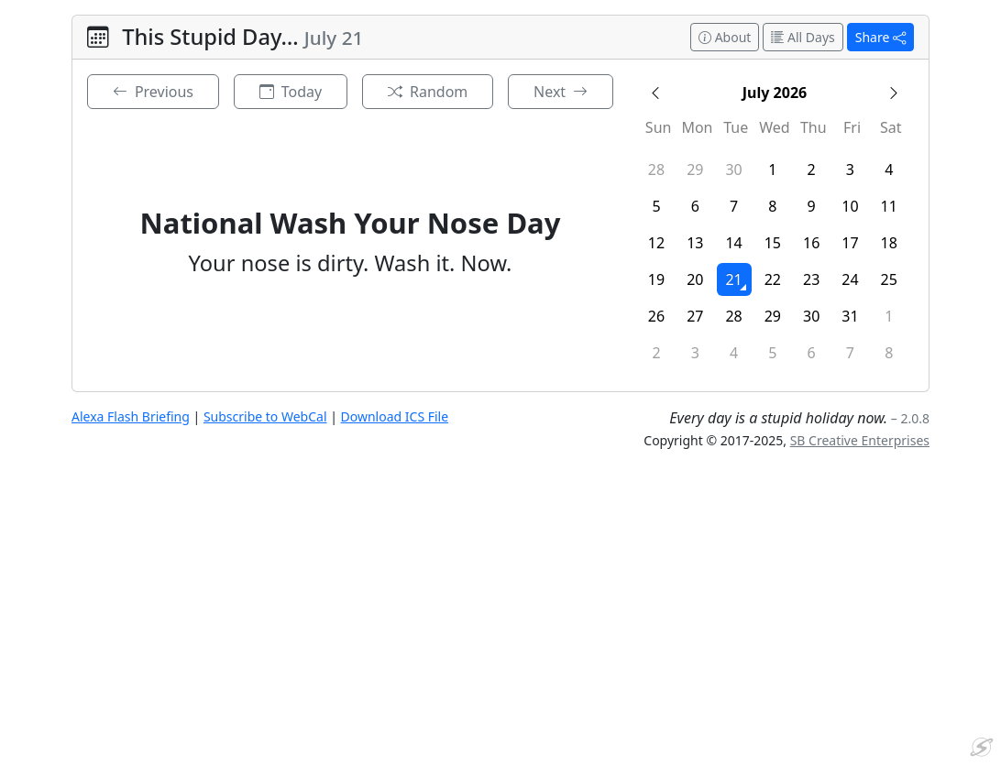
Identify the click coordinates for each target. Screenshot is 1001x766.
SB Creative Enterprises (860, 440)
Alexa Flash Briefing (131, 416)
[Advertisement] (501, 623)
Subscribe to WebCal (265, 416)
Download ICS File (395, 416)
